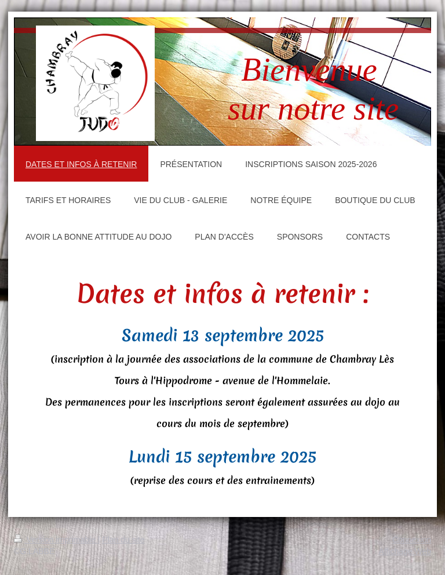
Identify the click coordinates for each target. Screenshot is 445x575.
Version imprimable (56, 539)
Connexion (411, 539)
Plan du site (123, 539)
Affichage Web (404, 551)
